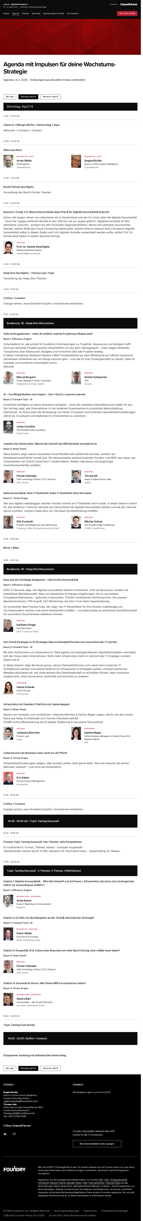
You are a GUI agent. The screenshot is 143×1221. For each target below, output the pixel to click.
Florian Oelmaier (27, 476)
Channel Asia (112, 1183)
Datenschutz (90, 1211)
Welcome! (8, 367)
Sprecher (36, 14)
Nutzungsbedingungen (66, 1211)
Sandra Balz (24, 998)
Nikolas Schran (93, 521)
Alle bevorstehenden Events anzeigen (97, 1143)
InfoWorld (43, 1183)
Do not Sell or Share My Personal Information (72, 1215)
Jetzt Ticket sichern (127, 13)
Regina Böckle (93, 160)
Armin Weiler (24, 160)
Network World (58, 1183)
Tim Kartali (90, 476)
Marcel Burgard (26, 377)
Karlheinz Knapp (26, 625)
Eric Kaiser (23, 777)
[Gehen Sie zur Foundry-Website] (14, 1168)
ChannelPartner (96, 1183)
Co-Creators (72, 14)
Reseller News (74, 1183)
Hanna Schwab (25, 687)
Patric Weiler (24, 933)
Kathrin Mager (92, 732)
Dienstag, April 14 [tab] (28, 97)
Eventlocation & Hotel (53, 14)
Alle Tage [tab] (10, 97)
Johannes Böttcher (28, 732)
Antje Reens (24, 900)
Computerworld (118, 1180)
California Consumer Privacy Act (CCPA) (24, 1215)
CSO (106, 1180)
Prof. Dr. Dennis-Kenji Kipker (33, 246)
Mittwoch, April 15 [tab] (50, 97)
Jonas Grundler (26, 426)
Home (6, 14)
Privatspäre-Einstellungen (114, 1211)
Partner (25, 14)
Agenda (15, 14)
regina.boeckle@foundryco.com (20, 1101)
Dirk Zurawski (25, 521)
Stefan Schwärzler (95, 377)
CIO (101, 1180)
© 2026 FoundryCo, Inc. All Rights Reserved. (26, 1211)
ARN (85, 1183)
